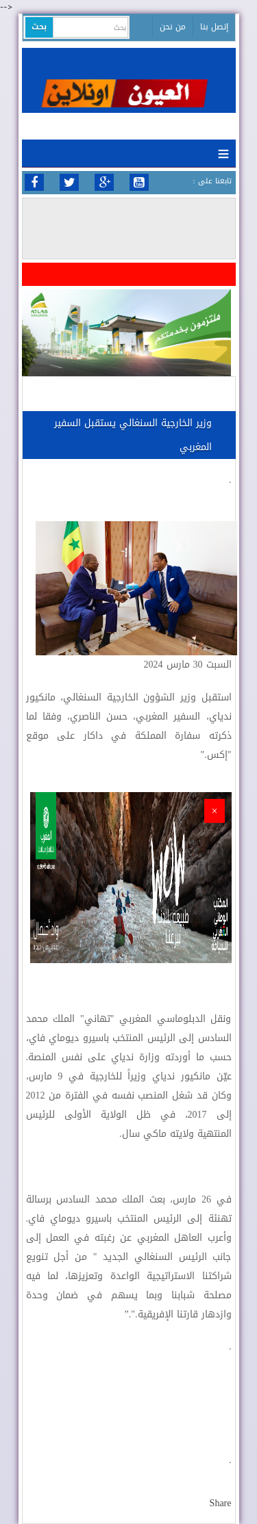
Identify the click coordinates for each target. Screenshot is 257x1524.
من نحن (173, 26)
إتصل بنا (214, 26)
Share (221, 1503)
